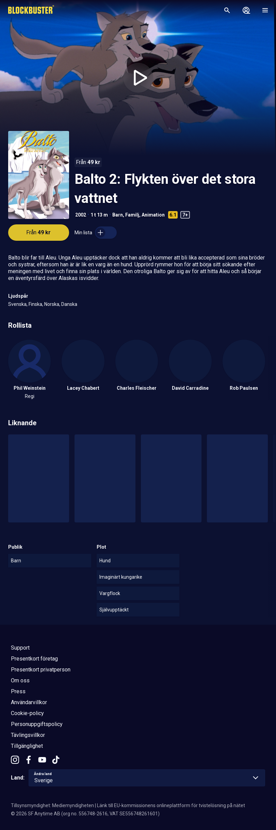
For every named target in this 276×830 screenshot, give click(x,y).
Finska (35, 304)
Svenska (17, 304)
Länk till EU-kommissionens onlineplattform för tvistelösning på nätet (171, 805)
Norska (51, 304)
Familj (132, 215)
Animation (153, 215)
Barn (117, 215)
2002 (80, 215)
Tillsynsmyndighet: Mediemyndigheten (52, 805)
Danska (69, 304)
